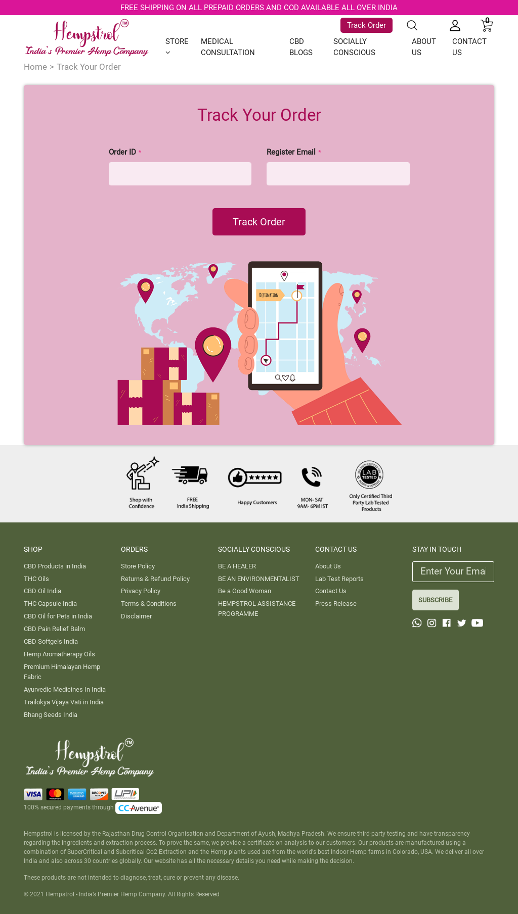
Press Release (336, 603)
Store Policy (138, 566)
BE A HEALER (237, 566)
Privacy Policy (140, 591)
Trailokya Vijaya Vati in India (64, 702)
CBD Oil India (42, 591)
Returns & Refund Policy (155, 579)
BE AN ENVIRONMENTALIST (258, 579)
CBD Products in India (55, 566)
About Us (328, 566)
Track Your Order (89, 67)
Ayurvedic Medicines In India (65, 689)
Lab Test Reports (339, 579)
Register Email (294, 152)
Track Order (366, 25)
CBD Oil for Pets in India (58, 616)
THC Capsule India (50, 603)
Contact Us (331, 591)
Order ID (125, 152)
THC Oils (36, 579)
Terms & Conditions (149, 603)
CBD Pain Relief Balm (54, 629)
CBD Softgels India (51, 641)
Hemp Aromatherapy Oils (59, 654)
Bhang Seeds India (50, 714)
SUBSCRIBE (435, 600)
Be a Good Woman (244, 591)
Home (35, 67)
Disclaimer (136, 616)
